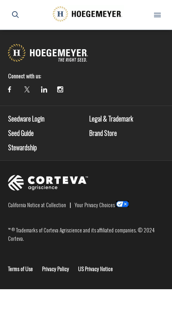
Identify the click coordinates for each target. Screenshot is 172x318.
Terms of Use (20, 268)
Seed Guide (21, 133)
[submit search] (15, 15)
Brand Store (103, 133)
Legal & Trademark (111, 119)
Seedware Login (26, 119)
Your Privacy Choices (94, 205)
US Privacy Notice (95, 268)
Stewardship (22, 147)
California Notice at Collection (37, 205)
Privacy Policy (55, 268)
